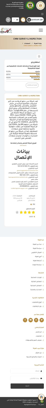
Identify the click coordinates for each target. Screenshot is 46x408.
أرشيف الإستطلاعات (32, 85)
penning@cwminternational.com (27, 170)
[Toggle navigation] (42, 14)
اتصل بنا (41, 404)
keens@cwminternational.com (18, 177)
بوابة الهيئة (38, 43)
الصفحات (27, 43)
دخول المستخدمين (35, 20)
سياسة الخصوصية (30, 404)
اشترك (27, 386)
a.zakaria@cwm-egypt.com (19, 188)
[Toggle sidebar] (39, 56)
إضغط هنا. (23, 145)
